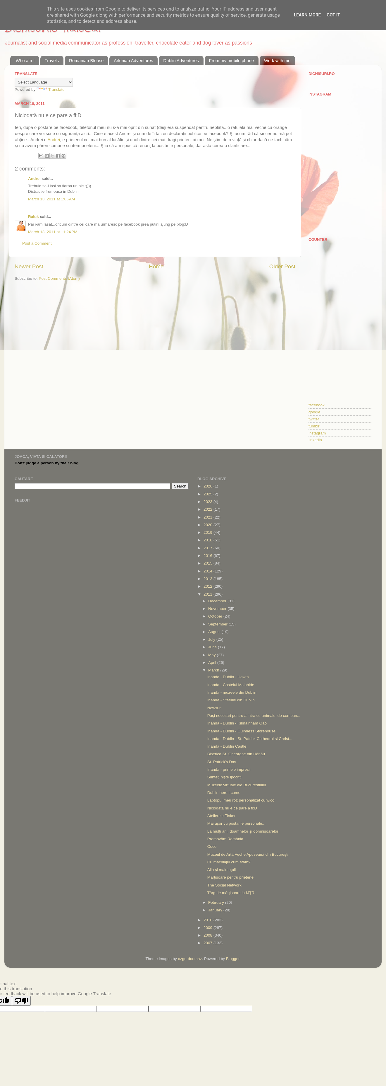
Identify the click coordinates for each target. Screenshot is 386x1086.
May (212, 655)
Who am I (25, 60)
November (218, 608)
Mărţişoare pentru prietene (230, 877)
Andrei (53, 139)
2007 (208, 943)
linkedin (315, 440)
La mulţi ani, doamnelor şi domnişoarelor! (243, 831)
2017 (208, 548)
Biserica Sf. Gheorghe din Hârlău (236, 754)
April (212, 662)
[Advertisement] (340, 279)
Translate (51, 89)
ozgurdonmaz (190, 959)
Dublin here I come (223, 792)
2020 (208, 525)
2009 (208, 927)
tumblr (314, 426)
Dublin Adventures (181, 60)
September (218, 624)
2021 (208, 517)
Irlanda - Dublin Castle (227, 746)
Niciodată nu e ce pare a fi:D (232, 808)
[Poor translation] (21, 1001)
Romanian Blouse (86, 60)
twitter (314, 419)
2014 (208, 571)
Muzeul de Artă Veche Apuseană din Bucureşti (247, 854)
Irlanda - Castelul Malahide (230, 685)
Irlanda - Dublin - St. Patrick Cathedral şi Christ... (249, 738)
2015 (208, 563)
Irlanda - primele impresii (229, 769)
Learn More (307, 15)
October (215, 616)
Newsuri (214, 708)
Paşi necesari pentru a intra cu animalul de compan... (253, 715)
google (314, 412)
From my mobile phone (231, 60)
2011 (208, 594)
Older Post (282, 266)
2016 (208, 555)
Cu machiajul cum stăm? (229, 862)
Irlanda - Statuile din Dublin (231, 700)
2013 (208, 579)
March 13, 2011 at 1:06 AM (51, 199)
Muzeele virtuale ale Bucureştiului (236, 785)
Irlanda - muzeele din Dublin (231, 692)
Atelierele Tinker (221, 816)
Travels (52, 60)
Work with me (277, 60)
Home (156, 266)
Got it (333, 15)
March (214, 670)
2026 (208, 486)
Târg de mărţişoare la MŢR (230, 893)
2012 (208, 586)
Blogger (232, 959)
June (213, 647)
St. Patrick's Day (221, 762)
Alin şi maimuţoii (221, 869)
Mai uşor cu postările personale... (236, 823)
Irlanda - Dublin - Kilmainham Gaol (237, 723)
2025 (208, 494)
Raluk (33, 216)
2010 (208, 920)
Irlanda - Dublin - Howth (228, 677)
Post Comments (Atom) (59, 278)
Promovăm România (225, 839)
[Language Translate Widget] (44, 82)
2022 (208, 509)
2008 (208, 935)
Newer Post (29, 266)
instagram (317, 433)
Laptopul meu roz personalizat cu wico (241, 800)
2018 (208, 540)
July (212, 639)
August (215, 632)
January (215, 910)
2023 (208, 501)
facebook (317, 405)
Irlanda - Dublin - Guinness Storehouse (241, 731)
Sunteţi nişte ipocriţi (224, 777)
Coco (212, 846)
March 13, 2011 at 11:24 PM (52, 232)
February (216, 902)
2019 (208, 532)
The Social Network (224, 885)
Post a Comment (37, 243)
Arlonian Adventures (133, 60)
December (218, 601)
